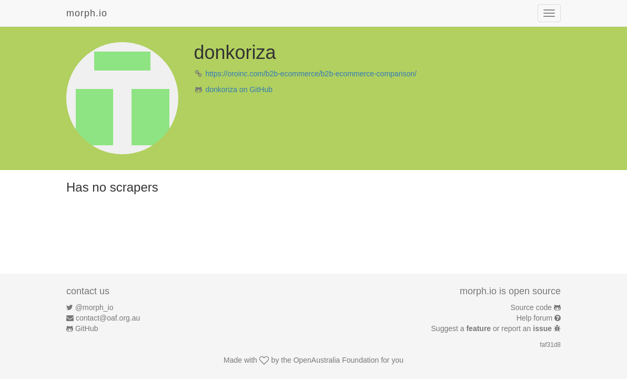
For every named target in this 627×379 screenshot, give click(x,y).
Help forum (534, 318)
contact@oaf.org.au (108, 318)
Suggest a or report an (492, 328)
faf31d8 (550, 344)
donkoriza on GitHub (238, 89)
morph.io (86, 13)
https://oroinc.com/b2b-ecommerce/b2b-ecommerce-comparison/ (311, 73)
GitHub (86, 328)
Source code (531, 307)
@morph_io (94, 307)
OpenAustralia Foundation (336, 360)
